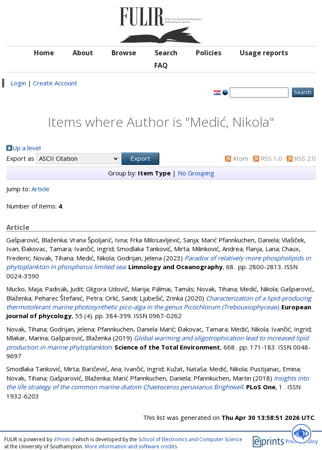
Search (166, 52)
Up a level (26, 148)
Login (18, 83)
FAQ (161, 65)
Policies (208, 52)
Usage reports (264, 52)
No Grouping (196, 173)
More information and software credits (131, 446)
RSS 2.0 (305, 158)
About (83, 52)
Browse (124, 52)
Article (40, 189)
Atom (240, 158)
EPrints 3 (64, 439)
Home (44, 52)
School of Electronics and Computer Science (190, 439)
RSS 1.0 (271, 158)
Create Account (55, 83)
